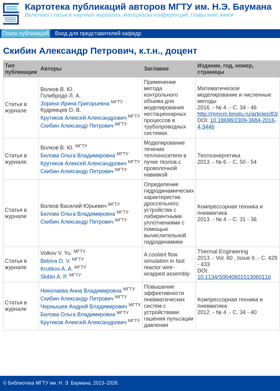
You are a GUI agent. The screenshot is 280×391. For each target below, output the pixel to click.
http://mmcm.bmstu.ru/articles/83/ (237, 114)
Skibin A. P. (54, 277)
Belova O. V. (55, 261)
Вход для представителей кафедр (98, 33)
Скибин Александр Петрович (76, 126)
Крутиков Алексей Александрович (83, 118)
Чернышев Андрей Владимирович (83, 307)
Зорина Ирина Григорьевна (75, 104)
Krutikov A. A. (56, 269)
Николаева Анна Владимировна (81, 291)
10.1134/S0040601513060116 (234, 277)
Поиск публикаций (25, 33)
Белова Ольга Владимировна (77, 156)
